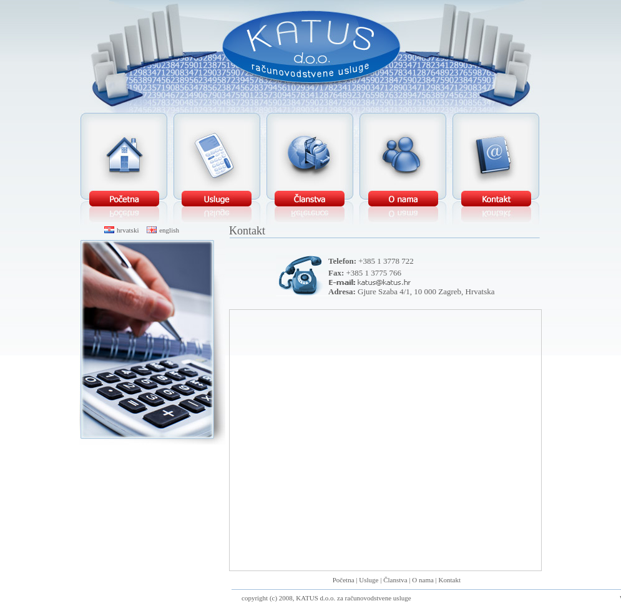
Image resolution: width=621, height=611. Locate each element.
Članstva (395, 580)
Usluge (368, 580)
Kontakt (450, 580)
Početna (344, 580)
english (163, 230)
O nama (423, 580)
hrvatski (121, 230)
